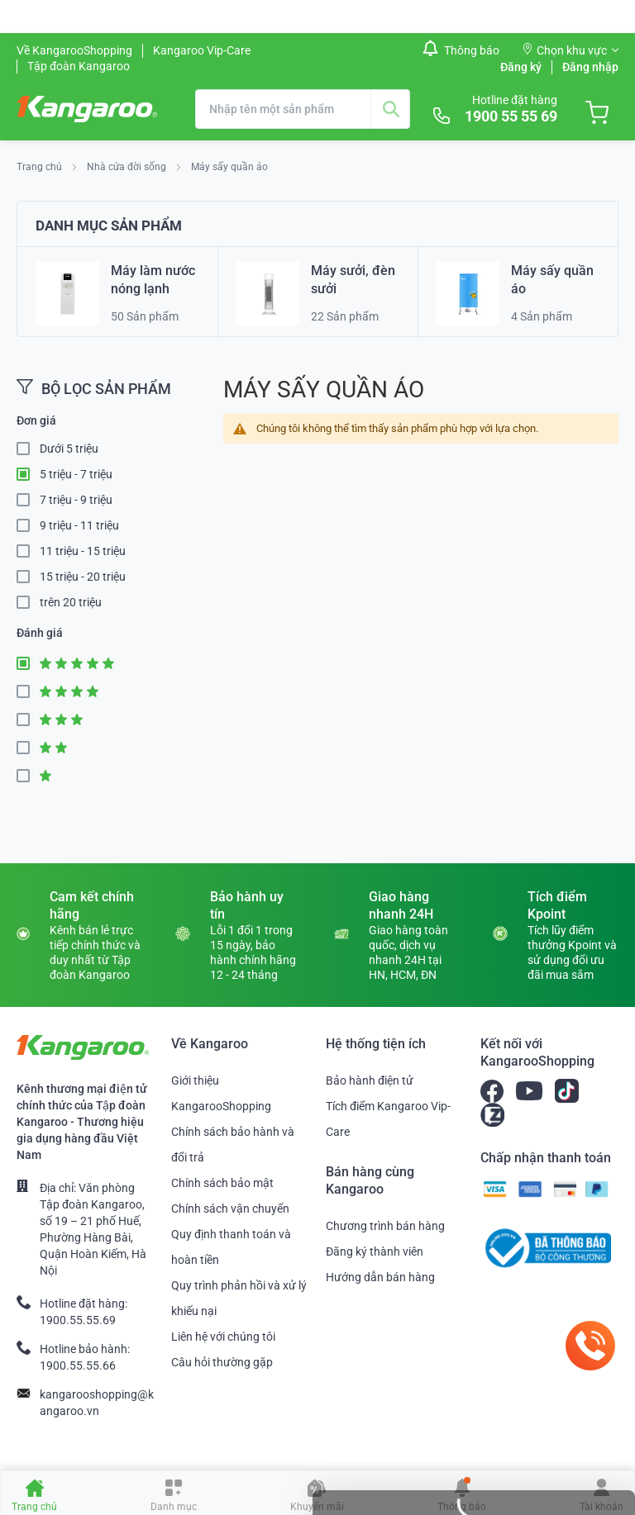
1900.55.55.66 (78, 1365)
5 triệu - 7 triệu (76, 474)
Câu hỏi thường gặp (222, 1362)
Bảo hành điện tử (369, 1080)
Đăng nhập (590, 67)
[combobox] (302, 109)
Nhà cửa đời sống (128, 167)
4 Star (28, 692)
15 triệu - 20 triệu (83, 576)
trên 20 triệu (71, 602)
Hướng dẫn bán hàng (380, 1277)
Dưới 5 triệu (69, 448)
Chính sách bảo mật (222, 1183)
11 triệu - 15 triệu (83, 551)
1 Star (28, 776)
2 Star (28, 748)
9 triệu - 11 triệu (79, 525)
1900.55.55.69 (78, 1320)
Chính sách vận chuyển (230, 1208)
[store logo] (87, 109)
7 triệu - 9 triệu (76, 499)
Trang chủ (40, 167)
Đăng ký (521, 67)
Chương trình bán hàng (385, 1225)
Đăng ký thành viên (374, 1251)
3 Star (28, 720)
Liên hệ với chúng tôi (223, 1336)
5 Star (28, 663)
